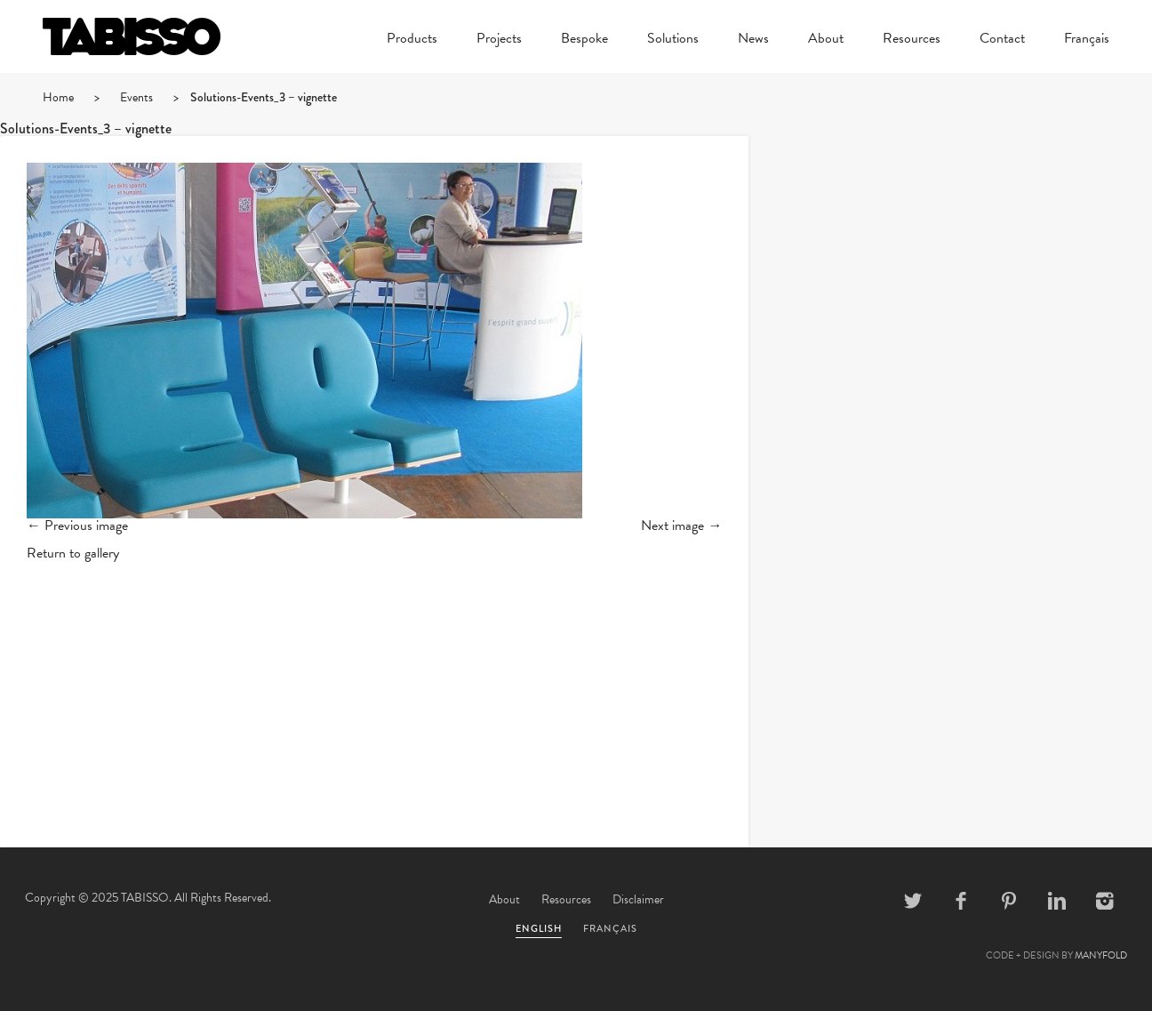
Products (412, 40)
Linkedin (1057, 901)
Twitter (913, 901)
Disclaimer (638, 899)
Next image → (681, 525)
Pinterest (1009, 901)
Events (136, 97)
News (753, 40)
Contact (1002, 40)
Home (58, 97)
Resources (911, 40)
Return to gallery (73, 553)
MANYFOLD (1101, 955)
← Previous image (77, 525)
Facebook (961, 901)
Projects (499, 40)
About (826, 40)
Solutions (673, 40)
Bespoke (584, 40)
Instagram (1105, 901)
